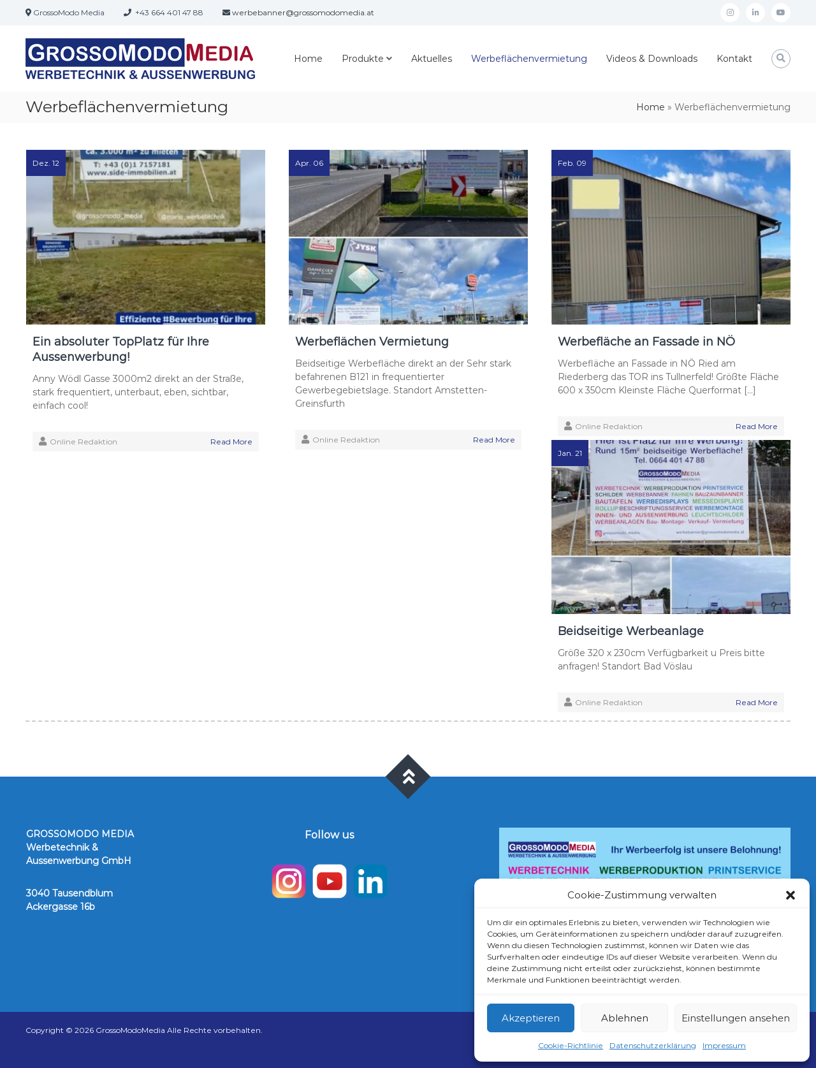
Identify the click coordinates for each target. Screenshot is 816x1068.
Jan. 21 (570, 453)
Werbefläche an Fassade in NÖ (646, 342)
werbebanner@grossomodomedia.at (303, 12)
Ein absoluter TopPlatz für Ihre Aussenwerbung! (121, 349)
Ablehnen (624, 1018)
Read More (231, 441)
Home (308, 58)
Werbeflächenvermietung (529, 58)
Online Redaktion (83, 441)
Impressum (724, 1045)
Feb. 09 (572, 163)
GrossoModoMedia (130, 1030)
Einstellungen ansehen (735, 1018)
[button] (790, 895)
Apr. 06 (309, 163)
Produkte (363, 58)
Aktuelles (431, 58)
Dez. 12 (46, 163)
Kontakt (734, 58)
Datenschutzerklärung (652, 1045)
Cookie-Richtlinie (570, 1045)
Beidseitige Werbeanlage (631, 631)
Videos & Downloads (651, 58)
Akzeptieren (531, 1018)
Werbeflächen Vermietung (372, 342)
